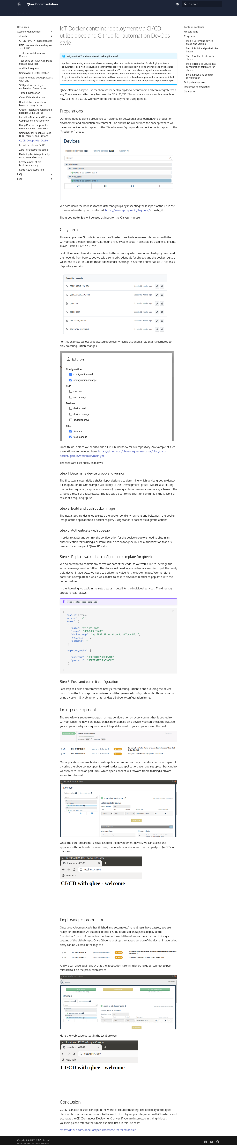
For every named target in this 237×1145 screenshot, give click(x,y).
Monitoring (109, 12)
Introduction (24, 12)
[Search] (202, 4)
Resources (154, 12)
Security (123, 12)
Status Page (170, 12)
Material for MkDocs (38, 1143)
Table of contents (194, 27)
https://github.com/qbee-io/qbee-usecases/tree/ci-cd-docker (98, 1130)
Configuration (51, 12)
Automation (138, 12)
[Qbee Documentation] (19, 4)
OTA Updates (70, 12)
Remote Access (90, 12)
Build (37, 12)
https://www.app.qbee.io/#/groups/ (127, 210)
